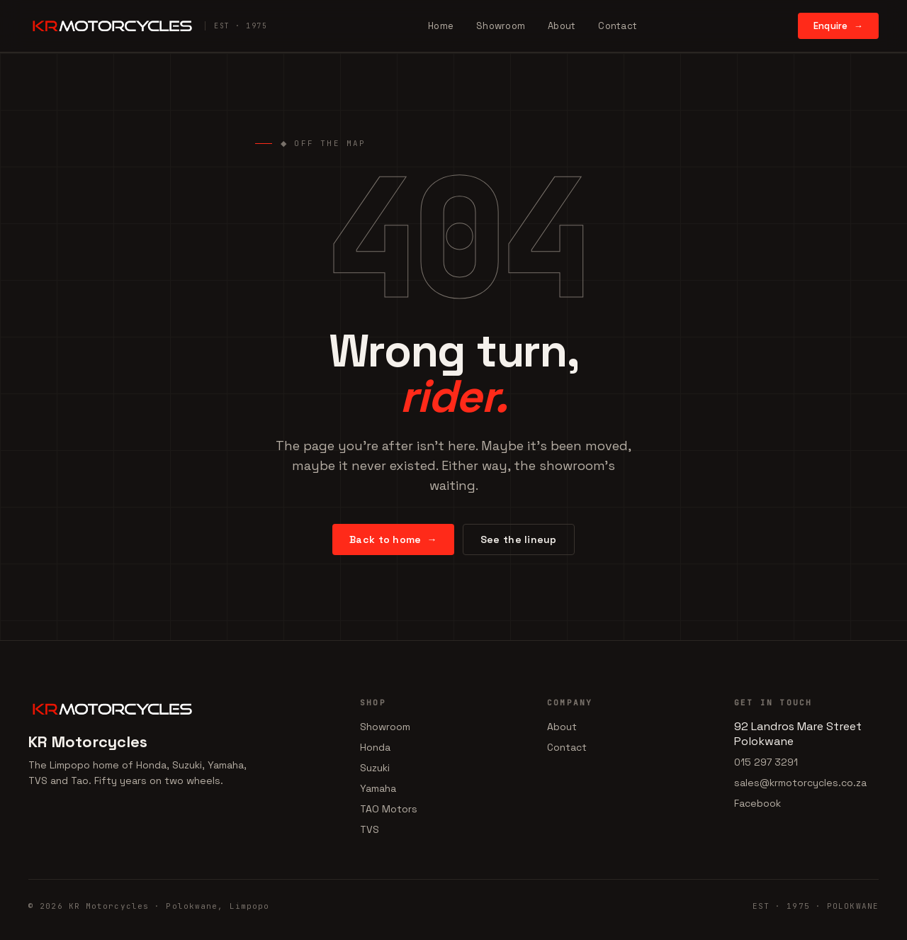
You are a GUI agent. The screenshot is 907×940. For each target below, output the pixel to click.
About (561, 26)
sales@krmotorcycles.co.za (800, 783)
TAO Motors (388, 809)
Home (441, 26)
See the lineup (518, 540)
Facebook (757, 804)
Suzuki (375, 768)
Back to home (393, 540)
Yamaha (378, 789)
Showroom (500, 26)
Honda (375, 748)
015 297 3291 (766, 762)
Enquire (838, 26)
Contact (617, 26)
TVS (369, 830)
